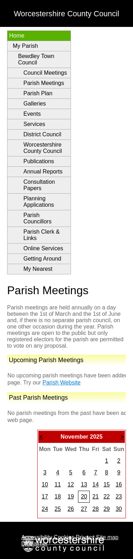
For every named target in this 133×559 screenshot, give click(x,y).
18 (58, 497)
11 (58, 484)
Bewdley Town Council (36, 59)
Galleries (34, 104)
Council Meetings (45, 73)
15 (107, 484)
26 (70, 509)
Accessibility (36, 537)
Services (34, 124)
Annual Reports (42, 172)
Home (16, 36)
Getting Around (42, 259)
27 (84, 509)
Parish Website (62, 383)
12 (70, 484)
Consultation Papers (39, 185)
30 (119, 509)
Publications (38, 161)
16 (119, 484)
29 (107, 509)
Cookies (64, 537)
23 (119, 497)
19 (70, 497)
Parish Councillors (37, 218)
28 (95, 509)
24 (45, 509)
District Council (42, 134)
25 (58, 509)
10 (45, 484)
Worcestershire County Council (42, 148)
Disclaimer (34, 544)
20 (84, 497)
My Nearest (37, 269)
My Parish (25, 46)
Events (32, 114)
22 (107, 497)
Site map (107, 537)
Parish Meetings (43, 83)
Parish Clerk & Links (41, 235)
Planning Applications (38, 201)
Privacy (85, 537)
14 (95, 484)
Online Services (43, 248)
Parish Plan (37, 93)
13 (84, 484)
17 (45, 497)
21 (95, 497)
